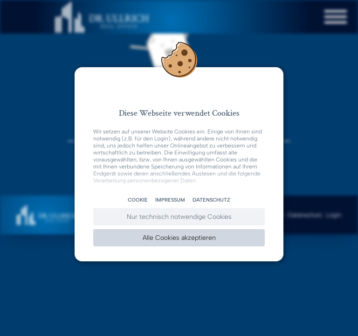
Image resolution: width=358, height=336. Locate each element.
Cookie (138, 200)
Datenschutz (211, 200)
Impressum (170, 200)
